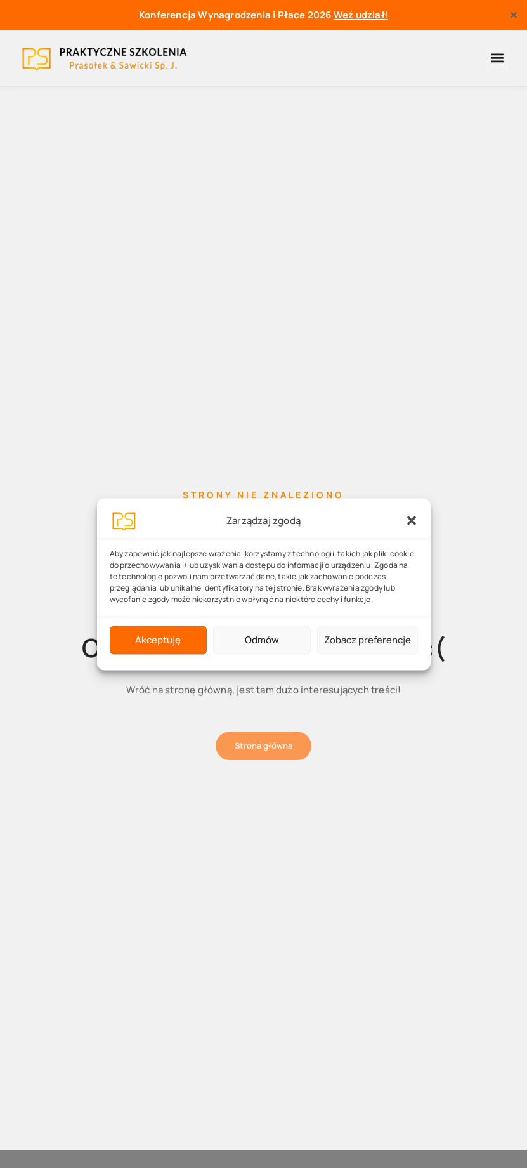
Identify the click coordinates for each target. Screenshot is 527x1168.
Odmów (262, 639)
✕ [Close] (513, 15)
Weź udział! (361, 15)
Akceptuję (158, 639)
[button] (411, 520)
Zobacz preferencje (367, 639)
